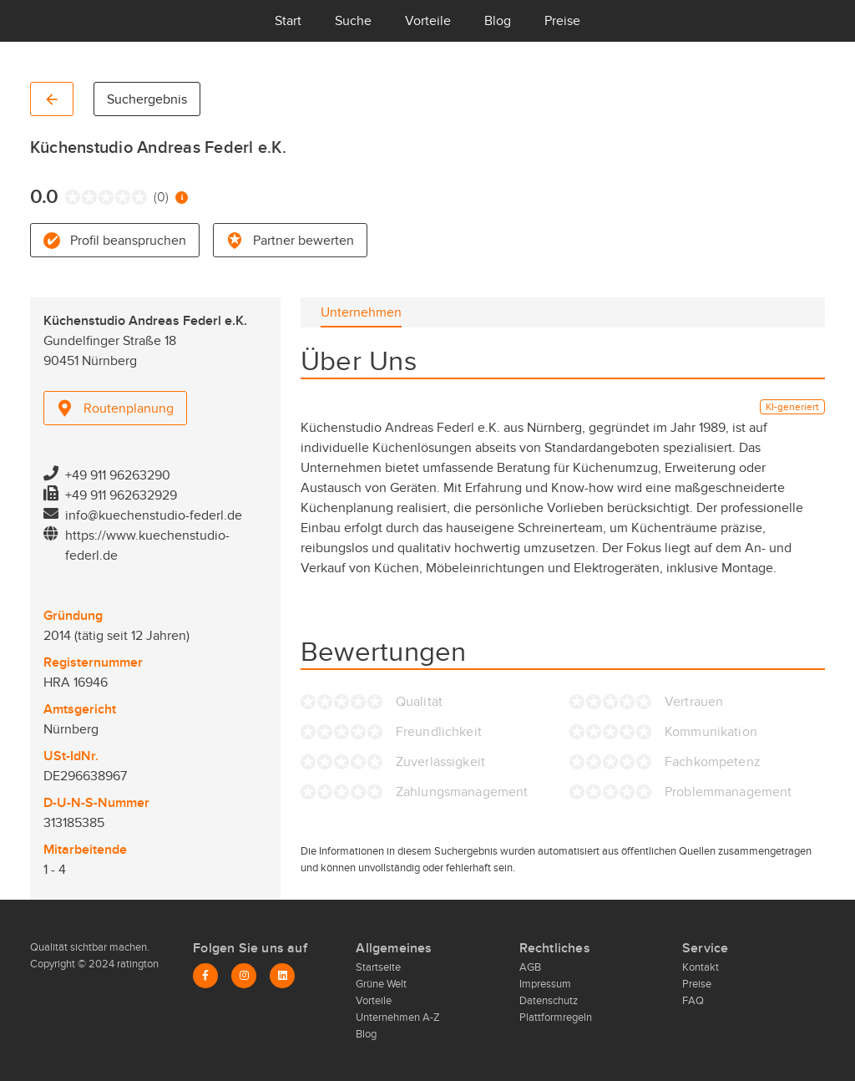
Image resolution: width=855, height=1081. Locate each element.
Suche (353, 21)
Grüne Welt (381, 984)
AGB (530, 967)
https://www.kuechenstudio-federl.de (147, 545)
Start (288, 21)
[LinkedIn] (282, 975)
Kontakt (700, 967)
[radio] (69, 197)
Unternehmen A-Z (398, 1017)
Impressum (545, 984)
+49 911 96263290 (117, 475)
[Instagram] (243, 975)
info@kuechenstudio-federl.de (153, 515)
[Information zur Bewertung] (181, 197)
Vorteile (428, 21)
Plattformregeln (555, 1017)
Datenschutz (548, 1000)
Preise (562, 21)
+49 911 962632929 (121, 495)
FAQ (693, 1000)
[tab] (361, 312)
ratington (136, 964)
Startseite (378, 967)
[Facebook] (205, 975)
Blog (497, 21)
